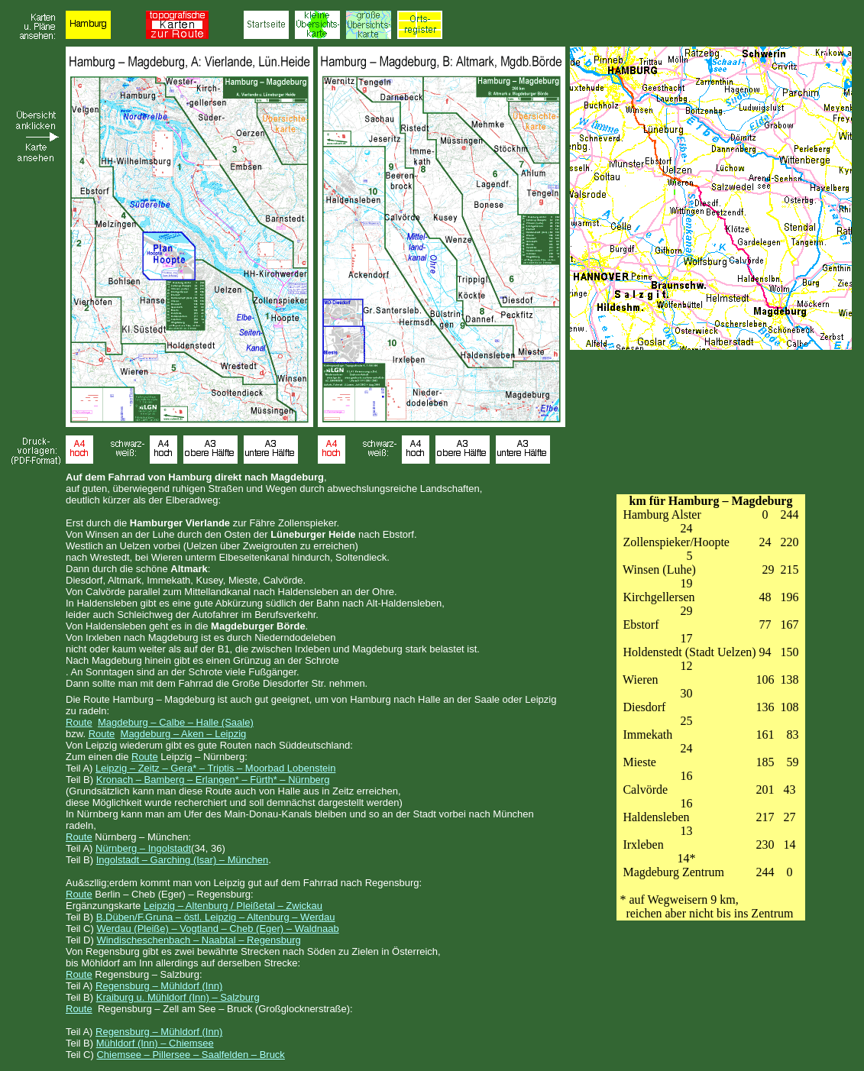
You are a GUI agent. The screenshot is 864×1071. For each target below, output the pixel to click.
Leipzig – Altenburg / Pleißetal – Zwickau (233, 905)
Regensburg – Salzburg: (148, 974)
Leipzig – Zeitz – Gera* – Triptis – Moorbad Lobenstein (215, 768)
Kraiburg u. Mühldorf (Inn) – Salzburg (178, 997)
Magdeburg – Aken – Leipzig (184, 733)
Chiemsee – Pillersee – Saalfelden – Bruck (190, 1054)
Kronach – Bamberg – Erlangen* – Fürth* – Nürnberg (213, 779)
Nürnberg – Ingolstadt (143, 848)
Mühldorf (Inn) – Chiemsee (155, 1043)
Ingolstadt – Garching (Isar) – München (182, 860)
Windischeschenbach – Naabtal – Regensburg (198, 940)
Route (79, 722)
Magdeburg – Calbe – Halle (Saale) (176, 722)
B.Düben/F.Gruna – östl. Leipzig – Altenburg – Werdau (215, 917)
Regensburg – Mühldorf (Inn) (158, 986)
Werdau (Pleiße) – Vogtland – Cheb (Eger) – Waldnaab (217, 928)
